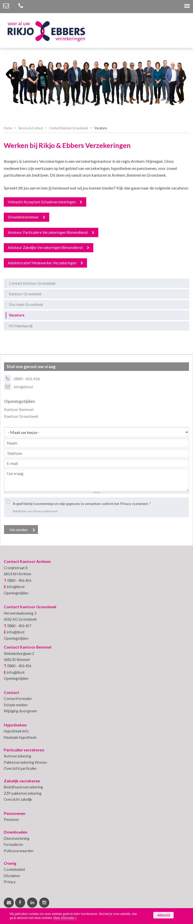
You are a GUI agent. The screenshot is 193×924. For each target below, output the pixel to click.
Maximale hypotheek (20, 737)
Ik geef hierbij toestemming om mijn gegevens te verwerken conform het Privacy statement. (82, 504)
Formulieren (13, 844)
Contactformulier (18, 698)
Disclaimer (12, 876)
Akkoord (163, 915)
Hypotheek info (16, 731)
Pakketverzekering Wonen (25, 762)
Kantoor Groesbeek (21, 416)
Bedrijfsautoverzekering (23, 787)
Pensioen (11, 819)
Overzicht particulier (20, 768)
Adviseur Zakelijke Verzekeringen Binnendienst (45, 247)
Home (8, 128)
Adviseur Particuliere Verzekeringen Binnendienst (48, 232)
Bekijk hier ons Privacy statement (35, 511)
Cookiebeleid (14, 869)
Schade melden (16, 705)
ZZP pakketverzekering (22, 793)
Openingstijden (16, 593)
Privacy (10, 882)
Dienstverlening (16, 838)
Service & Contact (30, 128)
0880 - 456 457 (19, 626)
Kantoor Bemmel (18, 409)
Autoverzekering (17, 756)
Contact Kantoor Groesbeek (68, 128)
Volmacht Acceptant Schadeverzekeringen (42, 202)
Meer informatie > (65, 918)
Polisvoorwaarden (18, 851)
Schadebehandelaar (23, 217)
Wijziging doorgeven (20, 711)
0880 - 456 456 (27, 378)
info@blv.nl (23, 386)
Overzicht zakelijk (18, 799)
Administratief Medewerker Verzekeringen (42, 263)
